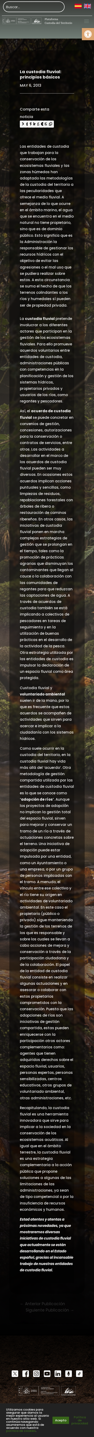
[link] (88, 34)
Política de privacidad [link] (79, 1420)
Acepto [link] (60, 1420)
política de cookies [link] (21, 1431)
